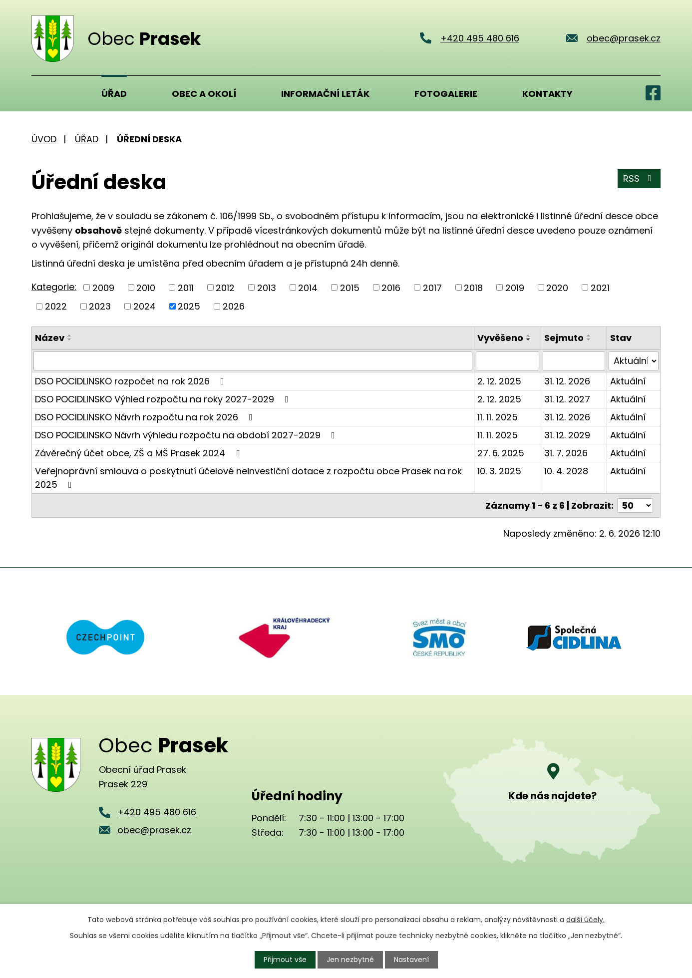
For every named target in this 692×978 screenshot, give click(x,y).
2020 (557, 287)
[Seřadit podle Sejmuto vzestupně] (589, 335)
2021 (600, 287)
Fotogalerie (445, 93)
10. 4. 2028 (566, 471)
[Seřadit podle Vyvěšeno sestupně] (528, 339)
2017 (432, 287)
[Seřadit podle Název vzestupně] (69, 335)
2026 (234, 306)
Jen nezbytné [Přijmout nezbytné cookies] (350, 960)
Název (49, 337)
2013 (266, 287)
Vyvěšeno (500, 337)
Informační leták (325, 93)
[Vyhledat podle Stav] (634, 360)
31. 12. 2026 (567, 381)
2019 (514, 287)
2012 (225, 287)
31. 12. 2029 (567, 435)
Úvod (43, 93)
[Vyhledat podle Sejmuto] (574, 360)
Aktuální (628, 381)
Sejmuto (564, 337)
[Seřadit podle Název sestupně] (69, 339)
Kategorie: (53, 287)
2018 (473, 287)
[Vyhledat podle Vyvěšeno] (507, 360)
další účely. (585, 920)
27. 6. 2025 (500, 453)
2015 (349, 287)
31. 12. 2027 (567, 399)
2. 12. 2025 (499, 381)
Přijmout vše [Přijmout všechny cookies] (285, 960)
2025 (189, 306)
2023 (100, 306)
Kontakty (547, 93)
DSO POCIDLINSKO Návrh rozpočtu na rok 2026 (146, 417)
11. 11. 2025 (497, 417)
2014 (308, 287)
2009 (103, 287)
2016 (390, 287)
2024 (144, 306)
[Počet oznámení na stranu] (635, 505)
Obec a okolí (204, 93)
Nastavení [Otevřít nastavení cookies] (411, 960)
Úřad (114, 93)
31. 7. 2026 (566, 453)
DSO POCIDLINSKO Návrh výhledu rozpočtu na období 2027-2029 (187, 435)
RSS (639, 178)
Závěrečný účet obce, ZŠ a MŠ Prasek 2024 (139, 453)
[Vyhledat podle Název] (252, 360)
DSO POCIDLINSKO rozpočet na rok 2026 (131, 381)
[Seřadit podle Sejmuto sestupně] (589, 339)
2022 (56, 306)
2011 (186, 287)
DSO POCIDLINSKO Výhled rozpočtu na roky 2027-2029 (164, 399)
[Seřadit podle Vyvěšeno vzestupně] (528, 335)
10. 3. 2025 (499, 471)
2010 (145, 287)
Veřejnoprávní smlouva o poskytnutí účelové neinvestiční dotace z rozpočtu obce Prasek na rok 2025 (248, 478)
